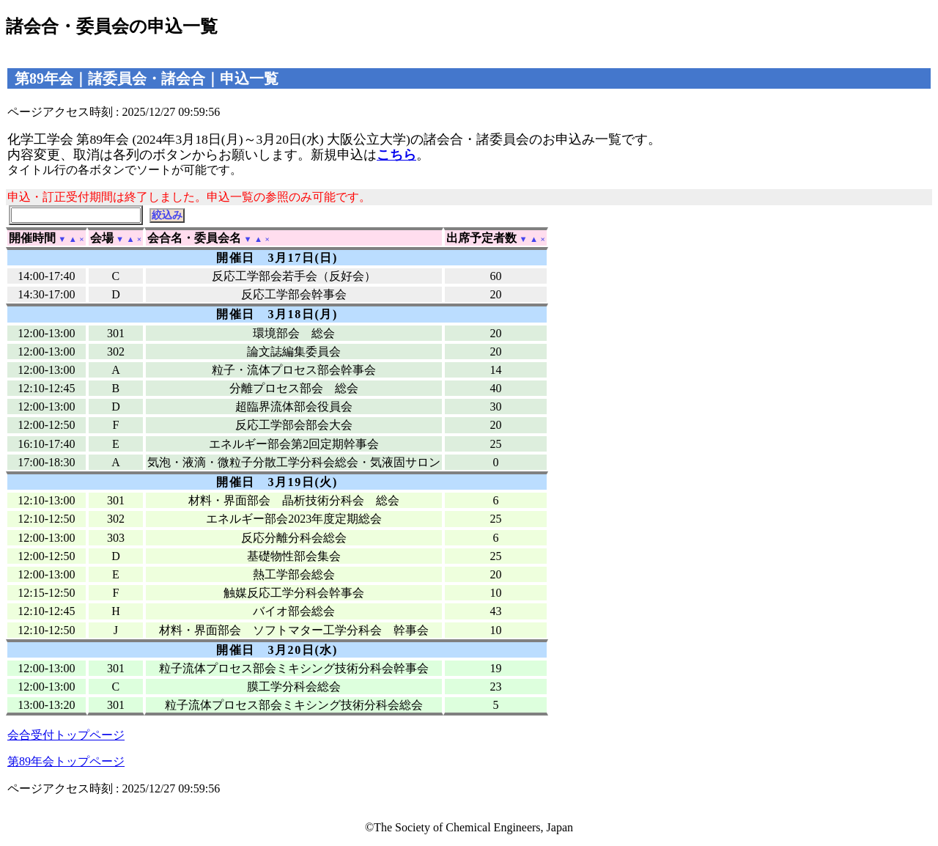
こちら (396, 154)
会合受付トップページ (66, 735)
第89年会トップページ (66, 761)
